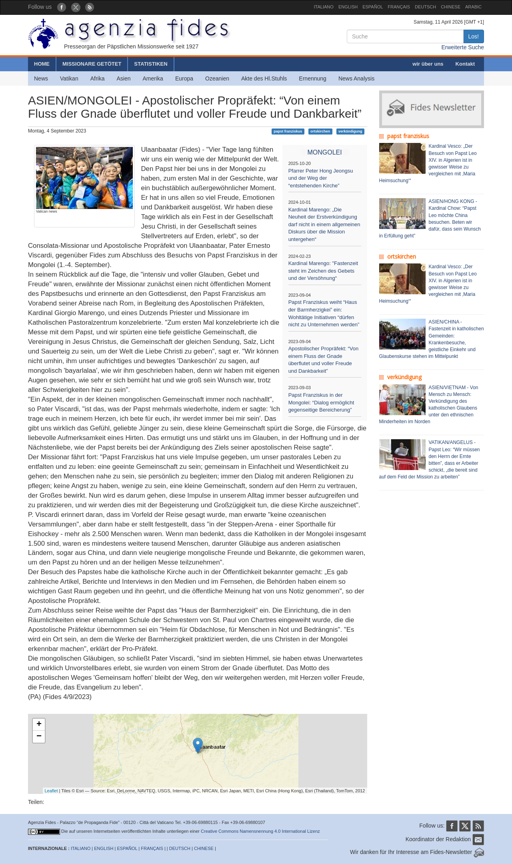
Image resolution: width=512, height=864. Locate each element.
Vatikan (69, 78)
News (41, 78)
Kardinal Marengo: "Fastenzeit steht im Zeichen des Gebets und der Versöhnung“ (323, 270)
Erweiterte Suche (462, 47)
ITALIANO (324, 6)
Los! (473, 36)
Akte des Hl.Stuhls (264, 78)
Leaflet (51, 790)
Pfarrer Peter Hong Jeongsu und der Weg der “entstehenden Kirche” (320, 178)
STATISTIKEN (150, 64)
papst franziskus (288, 131)
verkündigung (350, 131)
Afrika (97, 78)
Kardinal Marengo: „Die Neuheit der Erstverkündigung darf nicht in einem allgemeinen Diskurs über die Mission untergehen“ (324, 224)
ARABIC (473, 6)
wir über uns (427, 64)
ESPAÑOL (372, 6)
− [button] (39, 737)
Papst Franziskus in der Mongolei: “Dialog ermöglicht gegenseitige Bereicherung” (321, 402)
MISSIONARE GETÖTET (91, 64)
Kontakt (465, 64)
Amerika (153, 78)
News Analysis (356, 78)
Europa (184, 78)
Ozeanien (217, 78)
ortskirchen (320, 131)
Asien (123, 78)
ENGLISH (348, 6)
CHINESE (450, 6)
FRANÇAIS (399, 6)
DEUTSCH (425, 6)
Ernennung (312, 78)
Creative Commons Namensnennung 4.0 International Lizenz (260, 831)
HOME (42, 64)
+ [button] (39, 725)
